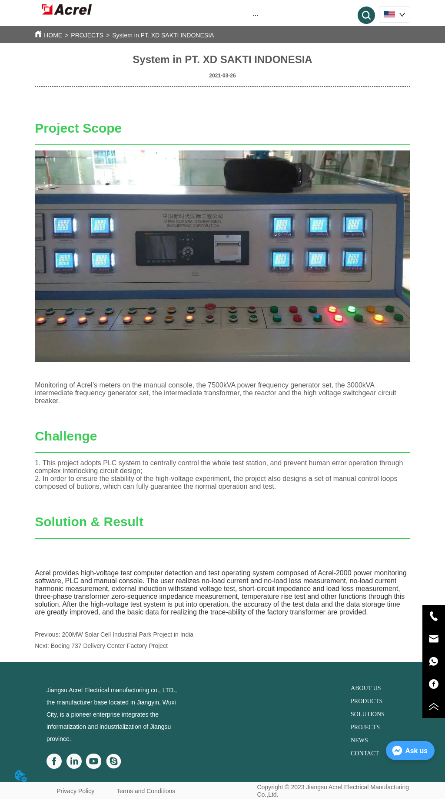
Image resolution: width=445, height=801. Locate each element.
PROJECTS (87, 35)
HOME (53, 35)
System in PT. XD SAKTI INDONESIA (163, 35)
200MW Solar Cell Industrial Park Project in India (127, 634)
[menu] (255, 15)
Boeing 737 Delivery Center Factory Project (109, 645)
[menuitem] (255, 15)
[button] (256, 15)
